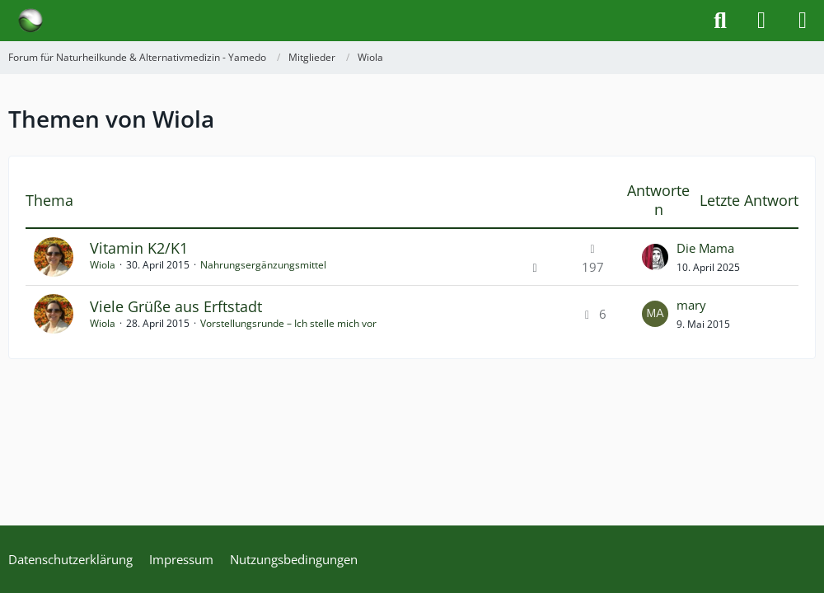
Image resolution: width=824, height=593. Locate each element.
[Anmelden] (761, 20)
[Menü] (802, 20)
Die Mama (705, 248)
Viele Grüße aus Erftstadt (176, 306)
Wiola (102, 265)
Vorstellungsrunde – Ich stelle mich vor (288, 323)
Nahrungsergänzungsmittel (263, 265)
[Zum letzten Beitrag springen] (655, 257)
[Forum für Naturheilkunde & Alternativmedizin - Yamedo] (30, 20)
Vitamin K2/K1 (139, 248)
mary (691, 304)
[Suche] (720, 20)
